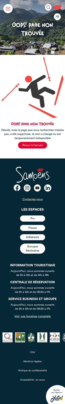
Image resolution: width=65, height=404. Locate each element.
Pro (32, 218)
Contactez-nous (32, 199)
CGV (32, 352)
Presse (32, 227)
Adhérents (32, 237)
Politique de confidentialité (32, 370)
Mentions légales (32, 361)
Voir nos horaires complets (32, 316)
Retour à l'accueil (32, 145)
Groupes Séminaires (32, 248)
